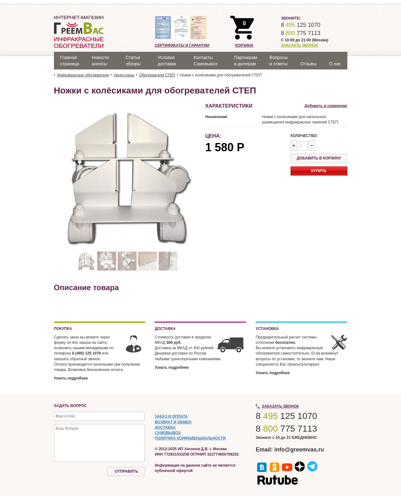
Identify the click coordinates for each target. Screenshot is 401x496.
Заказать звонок (299, 45)
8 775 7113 (300, 33)
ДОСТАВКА (165, 427)
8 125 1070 (300, 25)
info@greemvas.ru (299, 449)
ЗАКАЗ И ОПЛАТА (171, 416)
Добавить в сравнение (325, 106)
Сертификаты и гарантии (182, 45)
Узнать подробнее (71, 378)
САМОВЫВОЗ (167, 433)
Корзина (244, 45)
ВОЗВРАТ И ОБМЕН (173, 422)
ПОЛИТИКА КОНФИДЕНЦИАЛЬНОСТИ (190, 438)
